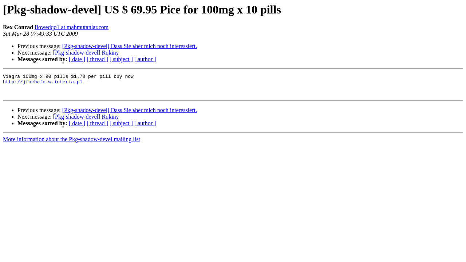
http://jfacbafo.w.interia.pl (42, 83)
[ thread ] (97, 59)
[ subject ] (121, 59)
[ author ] (145, 59)
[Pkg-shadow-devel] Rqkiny (86, 52)
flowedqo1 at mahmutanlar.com (71, 27)
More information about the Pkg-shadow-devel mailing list (71, 143)
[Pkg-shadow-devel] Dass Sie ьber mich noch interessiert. (129, 46)
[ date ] (77, 59)
